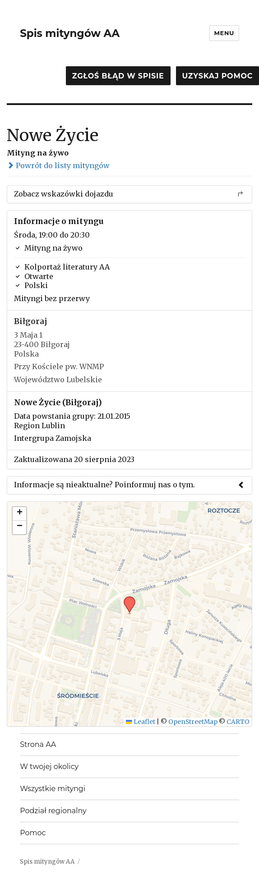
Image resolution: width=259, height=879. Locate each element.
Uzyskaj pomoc (217, 76)
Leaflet (140, 722)
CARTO (238, 722)
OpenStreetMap (192, 722)
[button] (126, 599)
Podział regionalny (53, 810)
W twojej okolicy (49, 766)
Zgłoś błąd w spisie (118, 76)
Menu (224, 33)
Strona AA (38, 744)
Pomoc (33, 833)
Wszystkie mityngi (52, 788)
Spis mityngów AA (70, 33)
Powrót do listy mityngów (58, 165)
